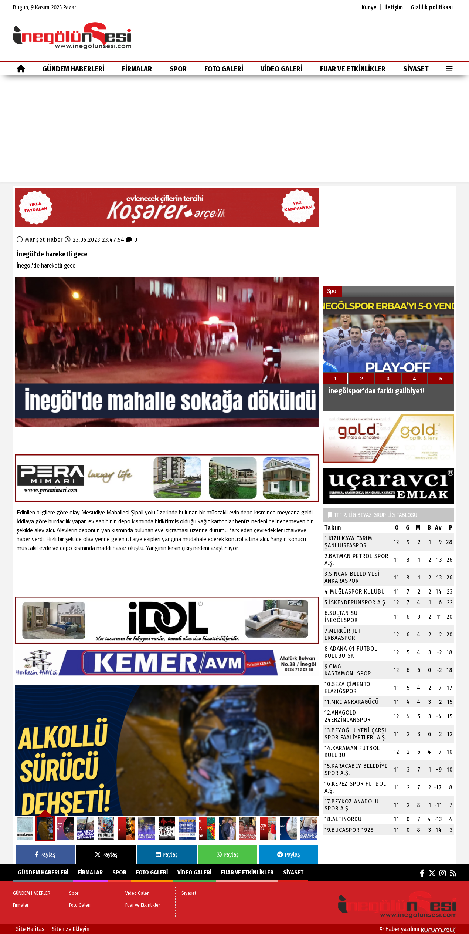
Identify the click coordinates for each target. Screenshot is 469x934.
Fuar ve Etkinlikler (352, 68)
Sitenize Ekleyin (70, 929)
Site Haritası (31, 929)
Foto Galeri (223, 68)
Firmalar (137, 68)
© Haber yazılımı (418, 929)
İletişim (393, 7)
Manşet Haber (44, 239)
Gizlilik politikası (432, 7)
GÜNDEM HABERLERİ (73, 68)
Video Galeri (281, 68)
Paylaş (45, 854)
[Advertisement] (234, 130)
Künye (369, 7)
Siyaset (415, 68)
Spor (178, 68)
